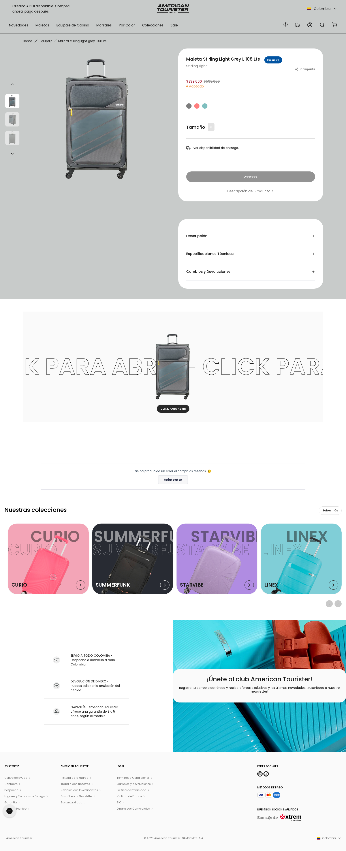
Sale (174, 25)
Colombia (322, 8)
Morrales (104, 25)
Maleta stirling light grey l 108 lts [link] (82, 41)
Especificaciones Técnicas (250, 253)
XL (211, 127)
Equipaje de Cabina (72, 25)
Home (27, 41)
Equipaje (46, 41)
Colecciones (153, 25)
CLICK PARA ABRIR (173, 409)
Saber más (330, 510)
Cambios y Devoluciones (250, 271)
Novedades (18, 25)
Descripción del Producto (250, 191)
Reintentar (173, 480)
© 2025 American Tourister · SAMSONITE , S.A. (174, 838)
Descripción (250, 235)
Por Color (127, 25)
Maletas (42, 25)
